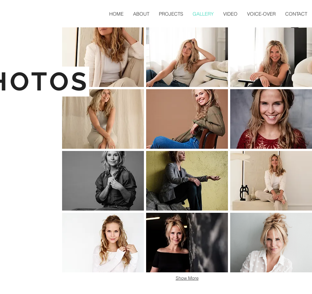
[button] (103, 57)
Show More (187, 278)
